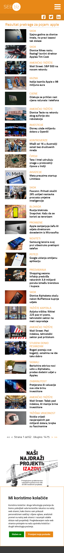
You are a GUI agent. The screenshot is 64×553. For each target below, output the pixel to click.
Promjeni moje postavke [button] (39, 534)
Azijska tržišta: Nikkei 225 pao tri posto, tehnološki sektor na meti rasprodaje (42, 316)
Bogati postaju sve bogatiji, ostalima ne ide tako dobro (44, 353)
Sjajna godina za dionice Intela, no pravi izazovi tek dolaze (44, 37)
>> (55, 437)
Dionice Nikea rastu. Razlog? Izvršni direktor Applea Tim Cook (43, 53)
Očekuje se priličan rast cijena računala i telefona (44, 98)
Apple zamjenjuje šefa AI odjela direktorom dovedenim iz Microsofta (44, 229)
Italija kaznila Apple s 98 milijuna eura (44, 83)
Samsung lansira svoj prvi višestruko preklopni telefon (44, 245)
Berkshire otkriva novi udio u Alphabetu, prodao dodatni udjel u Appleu (43, 370)
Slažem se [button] (16, 534)
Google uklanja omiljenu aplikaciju (43, 259)
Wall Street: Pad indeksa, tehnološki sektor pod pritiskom (42, 334)
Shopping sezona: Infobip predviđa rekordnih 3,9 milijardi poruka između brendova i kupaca (44, 279)
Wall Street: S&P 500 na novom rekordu (44, 67)
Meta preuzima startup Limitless (43, 177)
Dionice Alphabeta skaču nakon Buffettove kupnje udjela (44, 299)
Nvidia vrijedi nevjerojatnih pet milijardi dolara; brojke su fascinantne (43, 421)
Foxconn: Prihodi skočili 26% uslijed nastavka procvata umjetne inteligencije (43, 195)
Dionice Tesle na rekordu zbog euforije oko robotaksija (44, 115)
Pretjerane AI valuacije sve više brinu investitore (43, 388)
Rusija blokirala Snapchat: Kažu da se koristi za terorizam (42, 213)
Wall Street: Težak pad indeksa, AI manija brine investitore (44, 404)
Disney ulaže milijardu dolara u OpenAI (42, 129)
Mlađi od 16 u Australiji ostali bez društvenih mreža (43, 147)
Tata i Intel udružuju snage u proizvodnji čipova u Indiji (41, 163)
